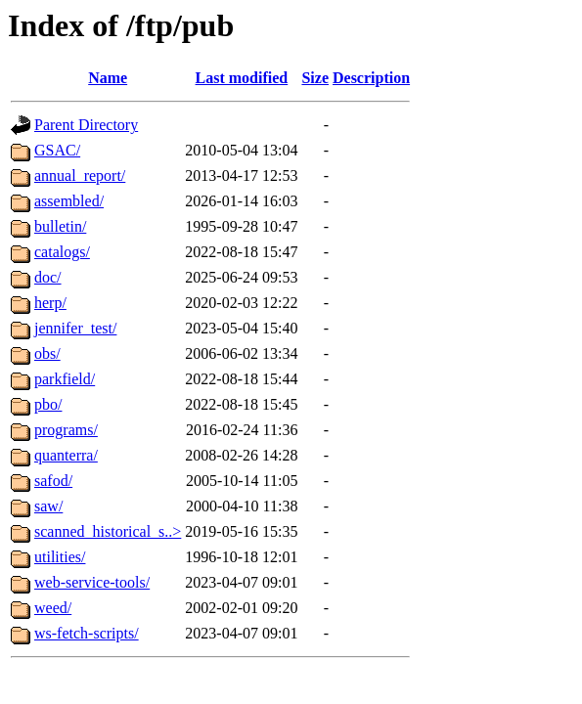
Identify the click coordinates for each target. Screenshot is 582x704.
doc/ (48, 277)
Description (371, 77)
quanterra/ (66, 455)
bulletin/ (60, 226)
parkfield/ (64, 379)
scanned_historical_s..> (107, 531)
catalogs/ (62, 251)
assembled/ (69, 201)
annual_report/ (79, 175)
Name (107, 77)
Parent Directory (86, 124)
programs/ (66, 429)
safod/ (53, 480)
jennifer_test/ (75, 328)
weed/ (52, 607)
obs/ (47, 353)
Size (315, 77)
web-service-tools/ (92, 582)
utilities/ (59, 557)
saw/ (48, 506)
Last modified (242, 77)
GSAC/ (57, 150)
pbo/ (48, 404)
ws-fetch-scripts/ (86, 633)
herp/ (50, 302)
